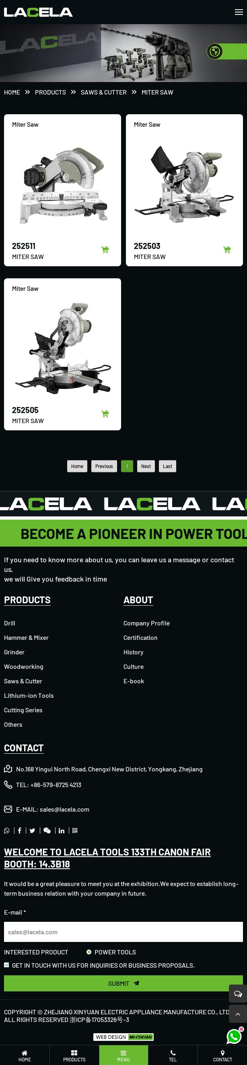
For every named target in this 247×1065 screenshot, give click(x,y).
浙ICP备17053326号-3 (99, 1019)
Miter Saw (157, 92)
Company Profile (147, 623)
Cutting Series (23, 709)
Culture (134, 666)
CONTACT (24, 747)
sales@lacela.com (64, 809)
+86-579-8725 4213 (56, 784)
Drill (9, 623)
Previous (104, 482)
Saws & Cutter (104, 92)
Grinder (14, 652)
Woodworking (23, 666)
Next (146, 482)
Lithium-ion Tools (29, 695)
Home (12, 92)
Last (167, 482)
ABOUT (138, 599)
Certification (141, 637)
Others (13, 724)
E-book (134, 681)
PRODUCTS (50, 92)
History (134, 652)
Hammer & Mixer (26, 637)
